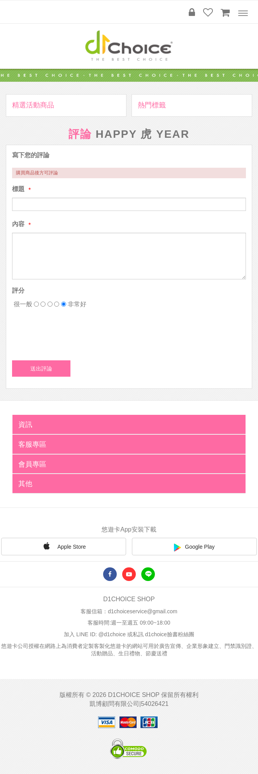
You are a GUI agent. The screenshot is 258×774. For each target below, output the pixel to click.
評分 (18, 290)
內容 (18, 224)
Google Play (194, 547)
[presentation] (71, 331)
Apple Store (63, 546)
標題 (18, 189)
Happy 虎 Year (143, 134)
